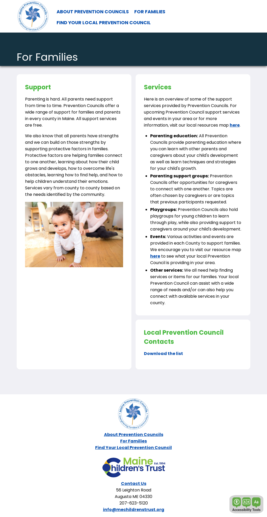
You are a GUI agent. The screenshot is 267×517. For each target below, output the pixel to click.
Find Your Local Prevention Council (133, 448)
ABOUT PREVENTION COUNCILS (93, 12)
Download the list (163, 354)
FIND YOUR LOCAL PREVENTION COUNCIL (104, 23)
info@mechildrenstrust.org (133, 510)
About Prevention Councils (133, 435)
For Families (133, 441)
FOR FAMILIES (149, 12)
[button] (246, 504)
